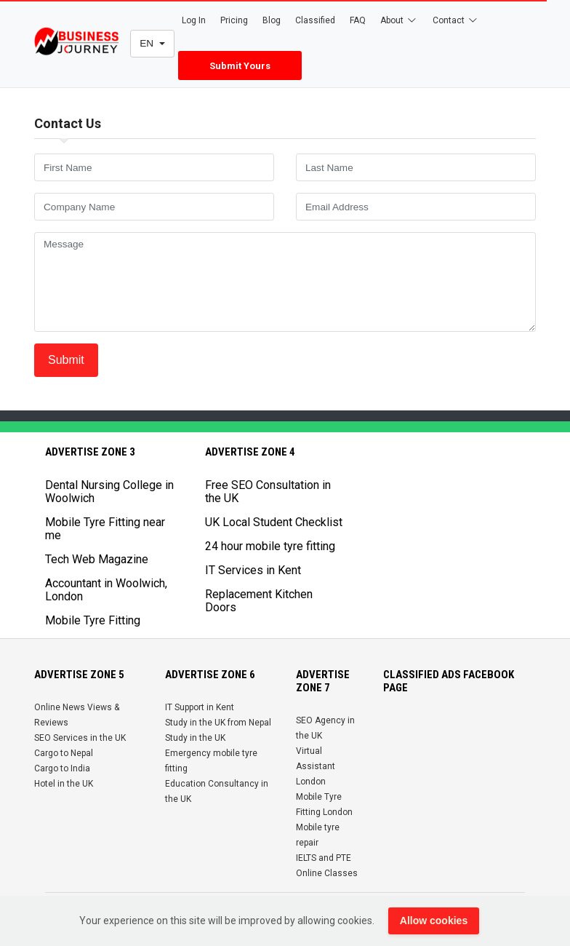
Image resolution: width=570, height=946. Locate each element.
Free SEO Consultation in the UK (268, 491)
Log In (194, 20)
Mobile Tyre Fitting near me (105, 528)
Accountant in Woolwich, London (106, 589)
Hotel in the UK (63, 784)
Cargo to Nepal (63, 753)
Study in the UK (195, 738)
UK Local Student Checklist (273, 522)
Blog (271, 20)
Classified (315, 20)
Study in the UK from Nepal (218, 723)
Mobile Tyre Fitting (92, 620)
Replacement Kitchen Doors (259, 600)
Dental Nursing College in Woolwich (109, 491)
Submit (66, 360)
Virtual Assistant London (315, 766)
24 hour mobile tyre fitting (270, 546)
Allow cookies (433, 920)
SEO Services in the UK (80, 738)
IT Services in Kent (253, 570)
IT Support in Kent (199, 707)
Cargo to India (62, 768)
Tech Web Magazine (96, 559)
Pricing (234, 20)
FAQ (358, 20)
